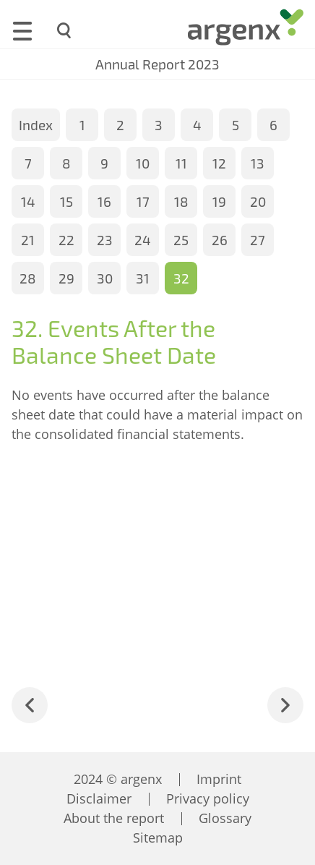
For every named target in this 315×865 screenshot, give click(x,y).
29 (66, 278)
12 (219, 163)
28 (28, 278)
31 (143, 278)
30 (105, 278)
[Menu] (22, 29)
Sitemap (158, 837)
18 (181, 201)
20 (258, 201)
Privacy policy (207, 798)
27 (257, 239)
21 (28, 239)
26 (220, 239)
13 (257, 163)
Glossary (225, 818)
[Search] (65, 30)
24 (142, 239)
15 (66, 201)
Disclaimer (98, 798)
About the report (114, 818)
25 (181, 239)
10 (143, 163)
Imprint (219, 779)
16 (104, 201)
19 (219, 201)
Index (36, 124)
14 (28, 201)
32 (181, 278)
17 (143, 201)
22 (66, 239)
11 (181, 163)
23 (105, 239)
